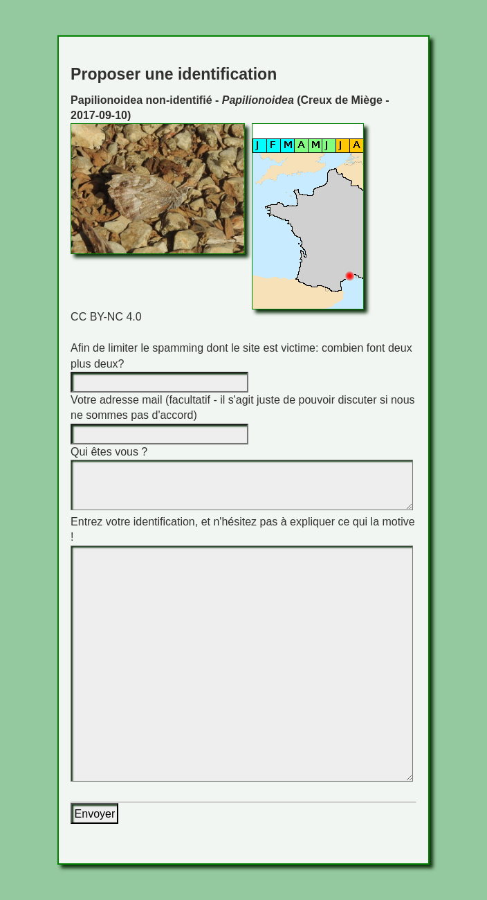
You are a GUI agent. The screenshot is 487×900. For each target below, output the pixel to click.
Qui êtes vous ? (109, 452)
